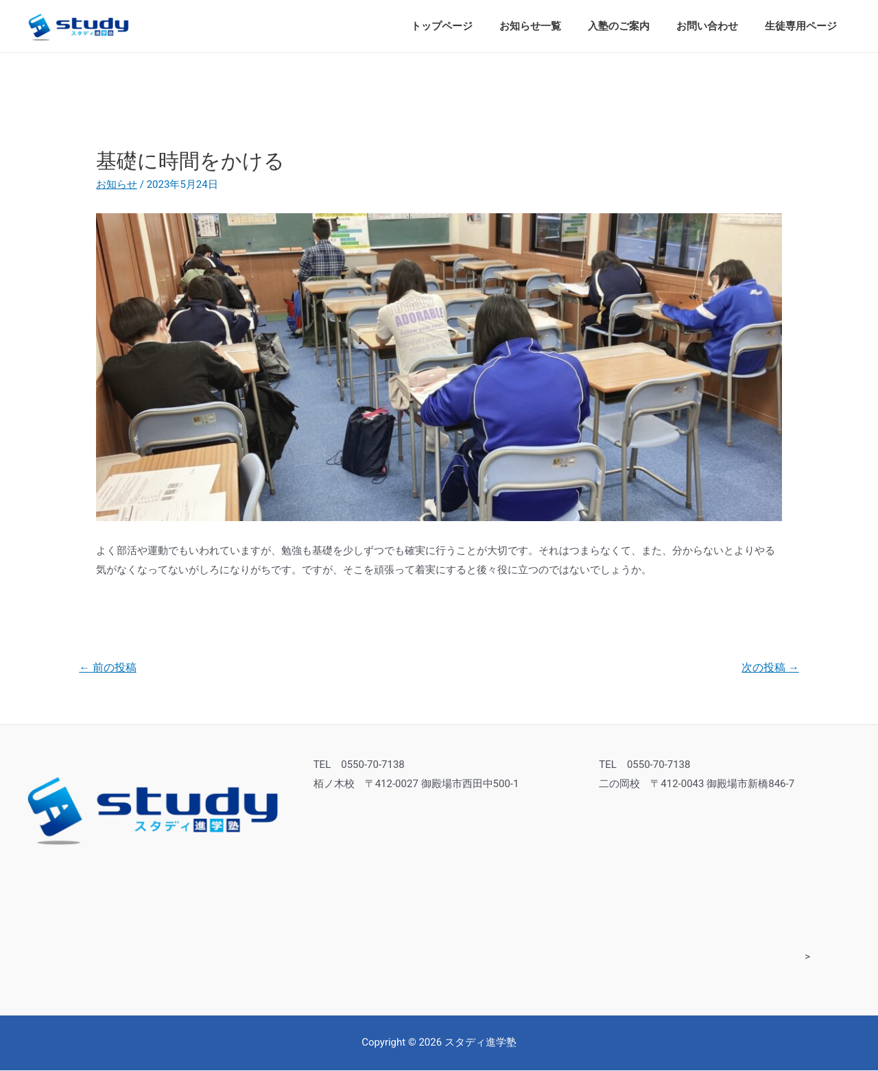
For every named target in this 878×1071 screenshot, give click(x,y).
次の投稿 (769, 668)
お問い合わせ (717, 26)
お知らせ (116, 184)
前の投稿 (108, 668)
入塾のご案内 (634, 26)
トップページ (470, 26)
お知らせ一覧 (552, 26)
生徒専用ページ (804, 26)
